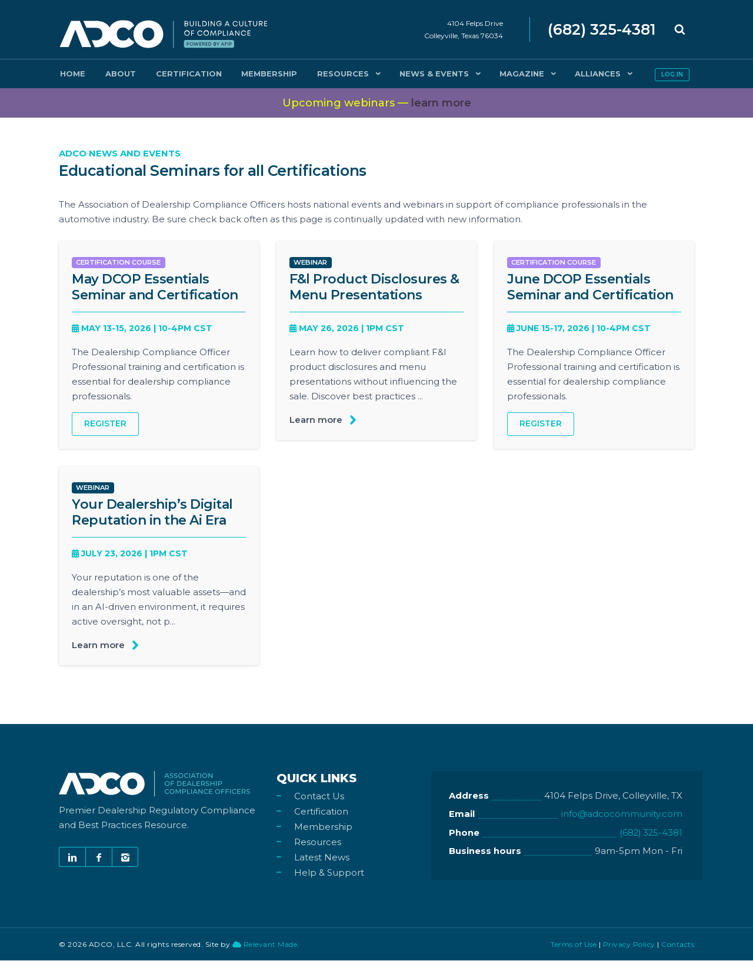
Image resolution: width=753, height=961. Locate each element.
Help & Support (329, 873)
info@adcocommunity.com (621, 815)
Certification (168, 73)
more (441, 102)
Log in (672, 74)
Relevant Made (265, 944)
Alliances (549, 73)
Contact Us (319, 796)
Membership (241, 73)
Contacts (677, 944)
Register (105, 424)
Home (68, 73)
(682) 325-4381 (650, 833)
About (108, 73)
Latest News (321, 857)
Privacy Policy (629, 944)
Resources (306, 73)
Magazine (477, 73)
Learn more (315, 419)
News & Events (393, 73)
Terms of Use (574, 944)
